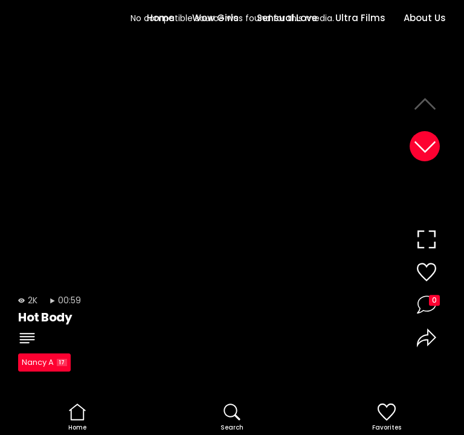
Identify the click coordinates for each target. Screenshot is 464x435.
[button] (425, 146)
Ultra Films (360, 17)
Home (160, 17)
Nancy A (44, 362)
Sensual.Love (287, 17)
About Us (425, 17)
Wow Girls (215, 17)
